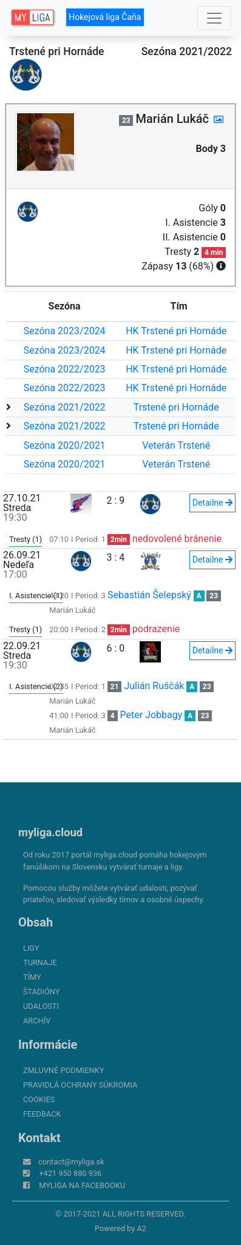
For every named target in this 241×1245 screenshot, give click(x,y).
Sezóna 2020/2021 (65, 445)
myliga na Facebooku (82, 1185)
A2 (141, 1228)
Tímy (32, 977)
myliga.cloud (50, 832)
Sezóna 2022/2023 (65, 369)
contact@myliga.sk (71, 1161)
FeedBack (42, 1113)
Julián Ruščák (154, 686)
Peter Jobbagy (151, 715)
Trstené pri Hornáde (176, 407)
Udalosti (41, 1006)
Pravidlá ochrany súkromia (80, 1084)
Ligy (31, 948)
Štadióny (41, 991)
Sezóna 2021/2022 (65, 407)
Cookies (39, 1099)
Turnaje (40, 962)
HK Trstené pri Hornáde (176, 331)
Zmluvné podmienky (63, 1070)
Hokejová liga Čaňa (105, 17)
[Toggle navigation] (214, 18)
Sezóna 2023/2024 (65, 331)
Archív (36, 1020)
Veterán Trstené (176, 445)
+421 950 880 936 (70, 1173)
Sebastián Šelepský (149, 595)
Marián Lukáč (72, 610)
